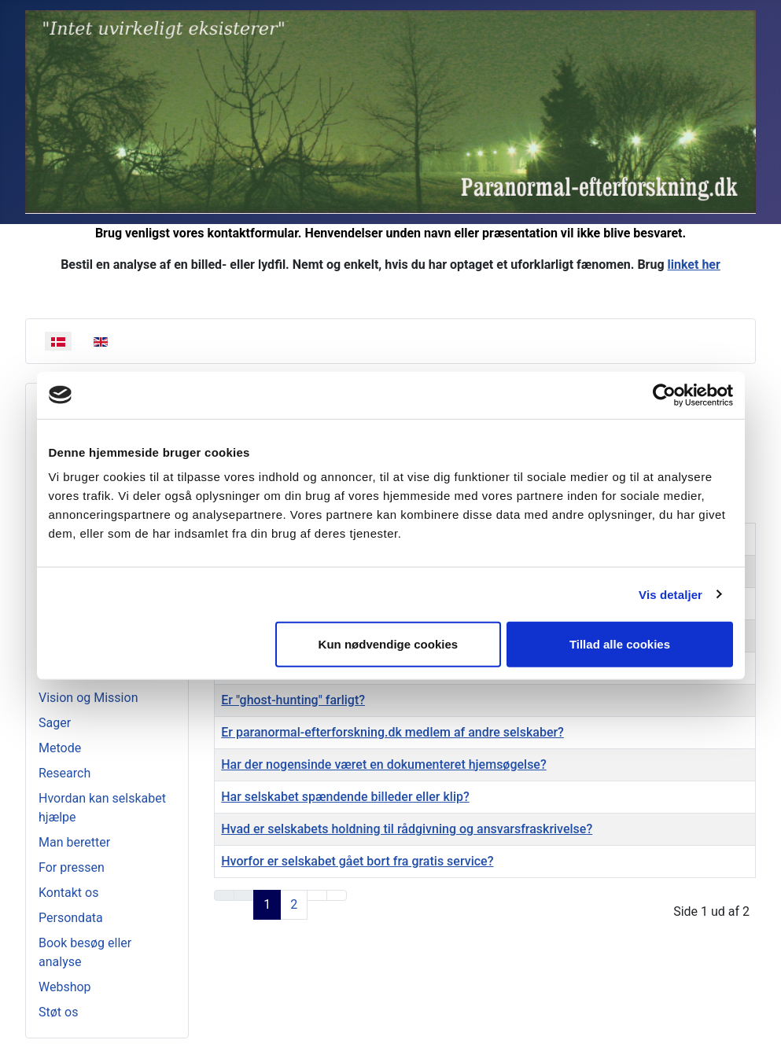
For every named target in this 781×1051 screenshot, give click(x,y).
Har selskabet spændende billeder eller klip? (345, 796)
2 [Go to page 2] (293, 904)
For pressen (72, 867)
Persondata (71, 917)
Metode (60, 747)
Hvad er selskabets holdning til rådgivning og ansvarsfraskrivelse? (406, 828)
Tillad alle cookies (619, 644)
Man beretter (74, 842)
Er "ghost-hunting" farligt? (293, 700)
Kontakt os (68, 892)
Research (64, 773)
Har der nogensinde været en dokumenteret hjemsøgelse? (383, 764)
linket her (694, 264)
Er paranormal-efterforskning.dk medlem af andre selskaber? (392, 732)
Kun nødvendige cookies (389, 644)
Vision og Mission (88, 697)
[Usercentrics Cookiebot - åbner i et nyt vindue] (664, 394)
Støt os (58, 1012)
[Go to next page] (317, 895)
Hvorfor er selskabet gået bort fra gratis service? (357, 861)
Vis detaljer (670, 594)
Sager (55, 722)
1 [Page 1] (267, 904)
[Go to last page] (336, 895)
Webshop (65, 986)
